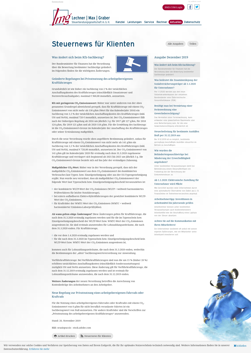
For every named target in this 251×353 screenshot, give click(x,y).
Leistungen (134, 22)
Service (149, 22)
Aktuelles (176, 22)
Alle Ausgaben (175, 43)
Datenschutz (57, 1)
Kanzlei (120, 22)
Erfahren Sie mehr (39, 348)
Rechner (162, 22)
